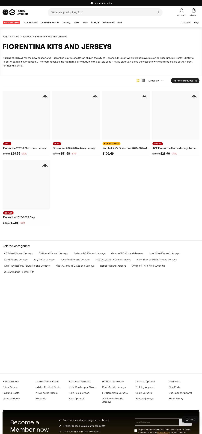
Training (66, 22)
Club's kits (185, 22)
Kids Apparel (76, 398)
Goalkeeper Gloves (50, 22)
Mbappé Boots (11, 398)
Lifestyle (95, 22)
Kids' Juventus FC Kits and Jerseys (75, 265)
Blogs (196, 22)
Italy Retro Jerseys (43, 259)
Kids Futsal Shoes (79, 392)
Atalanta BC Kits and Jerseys (89, 253)
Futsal (76, 22)
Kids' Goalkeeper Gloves (83, 387)
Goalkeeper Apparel (180, 392)
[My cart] (193, 12)
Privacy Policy (163, 433)
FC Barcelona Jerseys (115, 392)
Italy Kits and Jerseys (16, 259)
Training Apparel (145, 387)
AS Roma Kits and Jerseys (53, 253)
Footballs (41, 398)
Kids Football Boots (80, 381)
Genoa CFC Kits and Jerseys (127, 253)
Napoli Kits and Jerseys (113, 265)
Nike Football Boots (47, 392)
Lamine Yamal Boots (47, 381)
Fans (85, 22)
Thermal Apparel (145, 381)
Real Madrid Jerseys (114, 387)
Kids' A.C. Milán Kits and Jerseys (113, 259)
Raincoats (174, 381)
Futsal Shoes (10, 387)
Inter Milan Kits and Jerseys (164, 253)
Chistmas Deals (11, 22)
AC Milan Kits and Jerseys (18, 253)
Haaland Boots (11, 392)
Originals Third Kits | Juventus (148, 265)
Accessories (108, 22)
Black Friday (176, 398)
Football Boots (30, 22)
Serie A (27, 36)
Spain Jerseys (144, 392)
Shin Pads (174, 387)
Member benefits (100, 3)
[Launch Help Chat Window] (190, 419)
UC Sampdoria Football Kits (19, 272)
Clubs (15, 36)
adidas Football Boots (48, 387)
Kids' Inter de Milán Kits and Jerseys (157, 259)
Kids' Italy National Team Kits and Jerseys (27, 265)
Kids (120, 22)
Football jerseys (144, 398)
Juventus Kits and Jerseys (75, 259)
